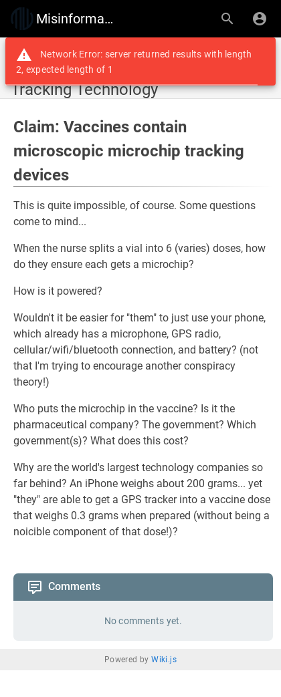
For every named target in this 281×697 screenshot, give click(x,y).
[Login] (260, 19)
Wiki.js (164, 659)
